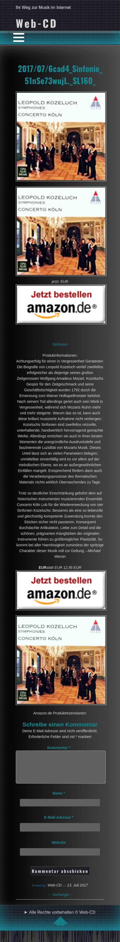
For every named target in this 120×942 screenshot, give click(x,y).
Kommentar (58, 748)
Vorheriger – (60, 901)
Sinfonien (60, 344)
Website (59, 849)
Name (58, 799)
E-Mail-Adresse (58, 824)
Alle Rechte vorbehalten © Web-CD (62, 924)
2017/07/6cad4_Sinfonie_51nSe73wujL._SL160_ (60, 74)
